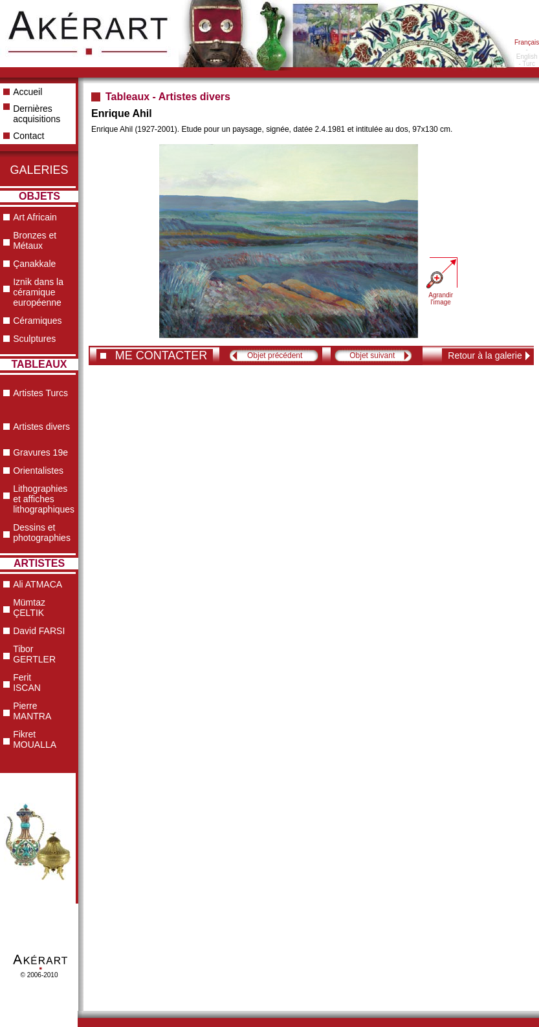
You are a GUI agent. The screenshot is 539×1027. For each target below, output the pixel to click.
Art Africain (35, 217)
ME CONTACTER (161, 355)
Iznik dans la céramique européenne (38, 292)
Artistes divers (41, 426)
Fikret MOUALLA (34, 739)
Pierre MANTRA (32, 711)
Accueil (27, 92)
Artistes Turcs (40, 393)
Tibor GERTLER (34, 654)
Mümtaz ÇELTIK (29, 607)
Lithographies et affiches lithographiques (43, 498)
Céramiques (37, 320)
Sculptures (34, 339)
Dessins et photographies (42, 532)
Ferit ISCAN (27, 682)
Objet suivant (372, 355)
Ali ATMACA (37, 584)
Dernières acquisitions (36, 113)
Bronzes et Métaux (34, 240)
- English (527, 53)
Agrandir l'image (440, 298)
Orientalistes (38, 470)
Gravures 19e (40, 452)
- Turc (526, 63)
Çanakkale (34, 264)
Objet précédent (274, 355)
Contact (28, 136)
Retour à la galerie (485, 355)
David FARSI (39, 631)
